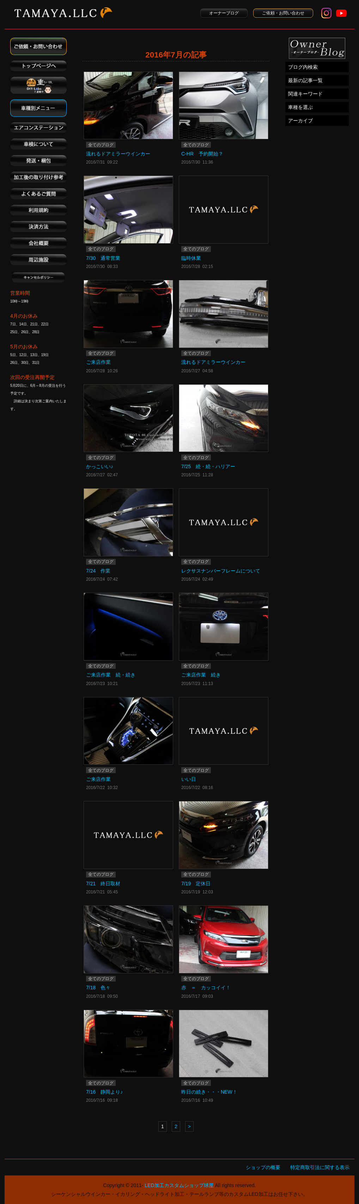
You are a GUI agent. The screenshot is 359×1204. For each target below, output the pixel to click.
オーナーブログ (224, 13)
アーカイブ (300, 120)
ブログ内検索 (303, 67)
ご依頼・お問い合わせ (283, 13)
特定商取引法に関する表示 (319, 1167)
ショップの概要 (263, 1167)
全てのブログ (101, 144)
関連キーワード (305, 94)
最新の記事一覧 (305, 80)
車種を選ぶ (300, 107)
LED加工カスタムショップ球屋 (179, 1185)
